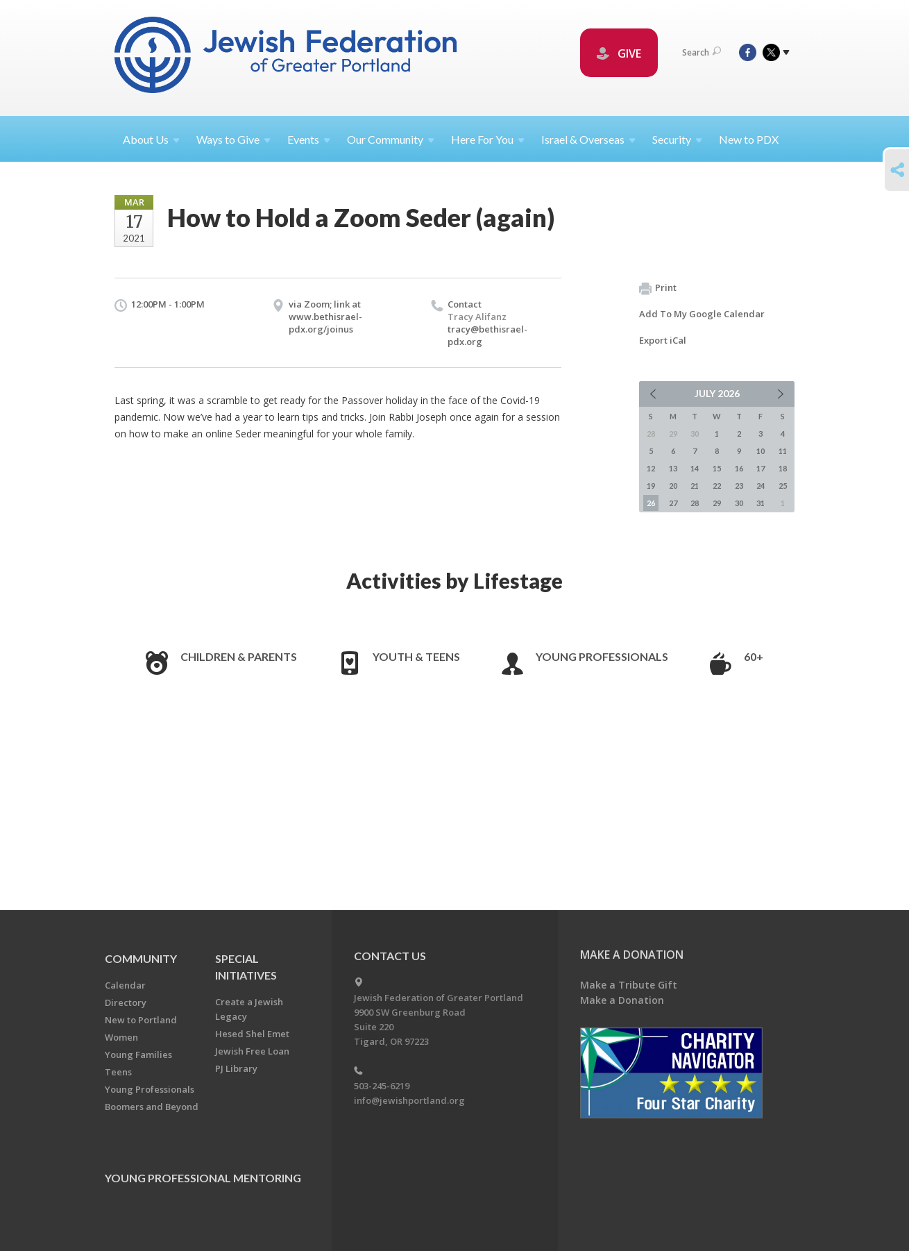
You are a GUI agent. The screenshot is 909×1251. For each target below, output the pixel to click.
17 (760, 468)
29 (717, 502)
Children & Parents (238, 656)
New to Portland (141, 1020)
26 (651, 502)
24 (760, 485)
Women (121, 1037)
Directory (125, 1002)
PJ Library (236, 1068)
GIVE (619, 53)
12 (651, 468)
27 (673, 502)
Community (141, 958)
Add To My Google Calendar (702, 314)
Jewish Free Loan (252, 1051)
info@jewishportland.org (409, 1100)
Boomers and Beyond (151, 1106)
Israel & (588, 139)
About (151, 139)
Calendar (125, 985)
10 (760, 450)
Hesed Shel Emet (252, 1033)
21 (694, 485)
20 (673, 485)
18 (783, 468)
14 (694, 468)
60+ (753, 656)
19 (651, 485)
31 (760, 502)
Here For (488, 139)
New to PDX (749, 139)
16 (739, 468)
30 (739, 502)
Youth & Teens (416, 656)
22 (717, 485)
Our (390, 139)
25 (783, 485)
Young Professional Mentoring (203, 1177)
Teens (118, 1072)
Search (701, 52)
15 (717, 468)
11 (783, 450)
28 (694, 502)
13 (673, 468)
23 (739, 485)
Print (658, 288)
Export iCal (662, 340)
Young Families (138, 1054)
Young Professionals (602, 656)
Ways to (233, 139)
